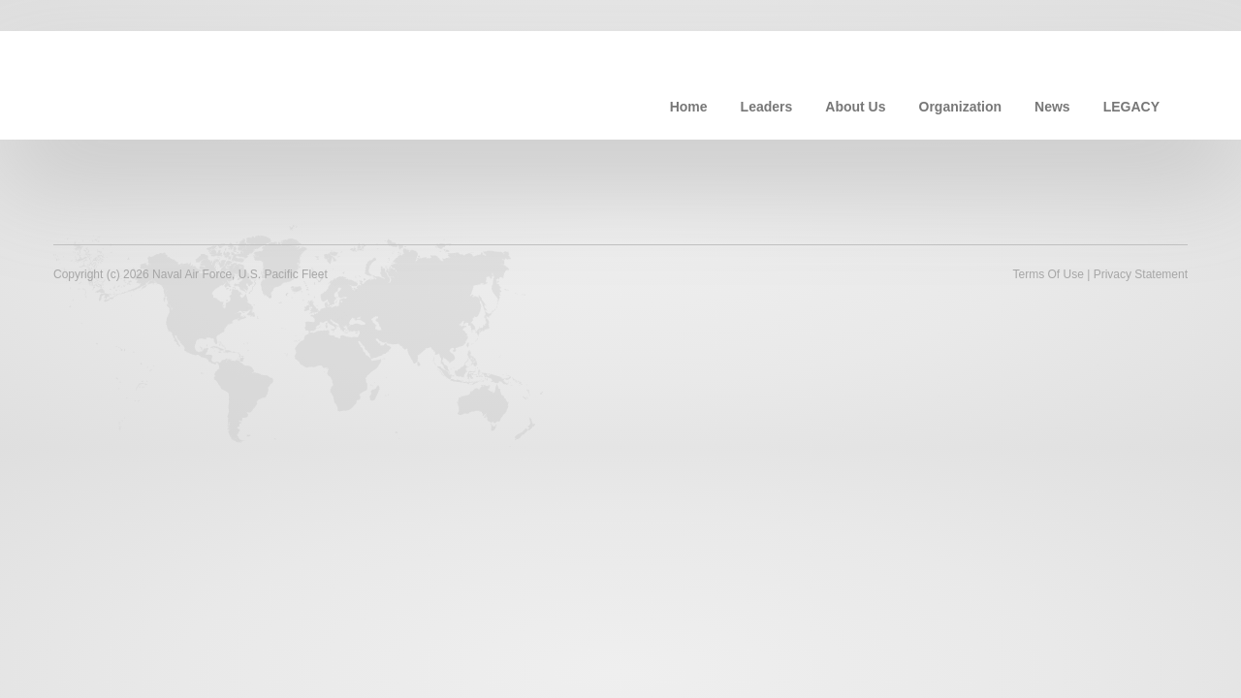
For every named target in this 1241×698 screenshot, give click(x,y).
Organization (960, 106)
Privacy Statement (1141, 274)
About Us (855, 106)
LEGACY (1131, 106)
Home (689, 106)
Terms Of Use (1047, 274)
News (1052, 106)
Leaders (767, 106)
